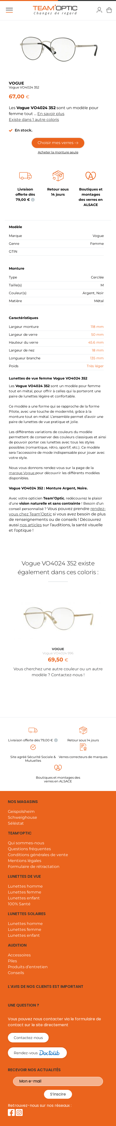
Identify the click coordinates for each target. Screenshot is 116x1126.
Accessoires (19, 955)
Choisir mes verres (58, 142)
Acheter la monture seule (58, 152)
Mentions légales (24, 860)
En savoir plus (50, 113)
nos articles (31, 525)
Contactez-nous (28, 1037)
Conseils (16, 972)
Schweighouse (22, 817)
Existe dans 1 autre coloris (34, 119)
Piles (12, 961)
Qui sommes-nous (26, 843)
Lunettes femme (24, 892)
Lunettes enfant (24, 898)
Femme (97, 243)
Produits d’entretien (28, 967)
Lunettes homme (25, 886)
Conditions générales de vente (38, 854)
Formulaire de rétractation (33, 866)
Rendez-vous (34, 1052)
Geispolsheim (21, 811)
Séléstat (16, 823)
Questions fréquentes (29, 849)
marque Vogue (22, 473)
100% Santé (19, 904)
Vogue (98, 236)
